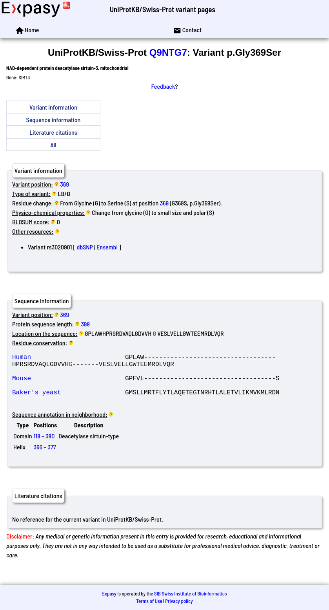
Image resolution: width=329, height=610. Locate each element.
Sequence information (53, 119)
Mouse (68, 384)
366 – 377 (44, 458)
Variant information (53, 107)
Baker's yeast (68, 401)
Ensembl (107, 247)
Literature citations (53, 132)
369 (64, 184)
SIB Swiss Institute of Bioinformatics (190, 593)
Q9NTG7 (168, 52)
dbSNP (85, 247)
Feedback (163, 86)
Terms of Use (149, 601)
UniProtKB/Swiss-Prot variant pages (162, 9)
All (53, 144)
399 (85, 324)
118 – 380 (44, 447)
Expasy (109, 593)
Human (68, 358)
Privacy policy (179, 601)
